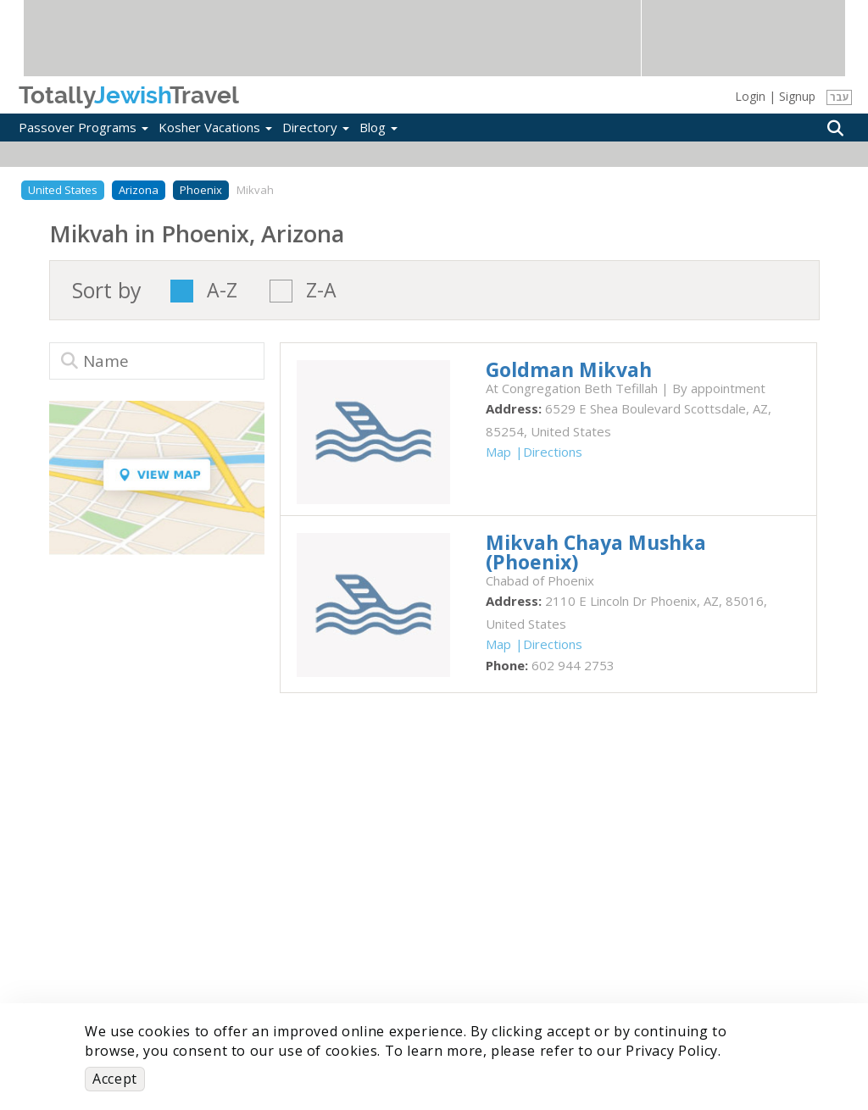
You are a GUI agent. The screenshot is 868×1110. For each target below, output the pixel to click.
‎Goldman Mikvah (569, 369)
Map (498, 451)
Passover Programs (83, 127)
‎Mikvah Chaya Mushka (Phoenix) (596, 552)
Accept (114, 1078)
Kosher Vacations (215, 127)
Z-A (321, 291)
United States (62, 189)
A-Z (222, 291)
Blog (378, 127)
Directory (315, 127)
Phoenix (201, 189)
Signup (797, 96)
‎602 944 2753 (573, 665)
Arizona (139, 189)
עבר (839, 97)
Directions (552, 451)
